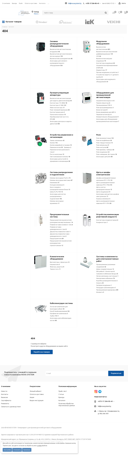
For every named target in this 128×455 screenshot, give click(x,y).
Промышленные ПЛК (104, 105)
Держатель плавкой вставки (60, 231)
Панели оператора (103, 103)
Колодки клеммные (57, 185)
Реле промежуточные (105, 138)
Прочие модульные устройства (107, 72)
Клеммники (54, 182)
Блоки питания (101, 110)
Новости (4, 391)
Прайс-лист (63, 391)
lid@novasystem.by (73, 3)
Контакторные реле (57, 112)
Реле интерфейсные (104, 140)
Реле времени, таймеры (105, 149)
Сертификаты (6, 400)
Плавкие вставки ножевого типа (61, 224)
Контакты (4, 394)
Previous (29, 21)
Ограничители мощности (105, 100)
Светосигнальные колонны (60, 156)
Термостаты (55, 269)
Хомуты (100, 283)
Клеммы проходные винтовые (61, 180)
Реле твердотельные (104, 142)
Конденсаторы (102, 222)
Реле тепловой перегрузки (60, 110)
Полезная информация (68, 386)
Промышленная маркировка (107, 290)
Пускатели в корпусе (58, 114)
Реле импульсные (102, 145)
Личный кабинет (35, 391)
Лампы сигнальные (57, 140)
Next (125, 21)
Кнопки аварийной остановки (61, 145)
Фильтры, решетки (57, 267)
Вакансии (4, 397)
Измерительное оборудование (107, 117)
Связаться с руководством (11, 406)
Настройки (7, 449)
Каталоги (62, 400)
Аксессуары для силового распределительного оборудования (58, 63)
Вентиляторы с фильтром (59, 262)
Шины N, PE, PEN (56, 192)
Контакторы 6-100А (58, 105)
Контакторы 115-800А (58, 103)
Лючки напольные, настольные (107, 276)
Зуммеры (67, 147)
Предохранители (56, 238)
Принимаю (26, 449)
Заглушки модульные (104, 285)
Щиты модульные (103, 192)
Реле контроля (102, 147)
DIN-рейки (100, 271)
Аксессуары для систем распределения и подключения (58, 196)
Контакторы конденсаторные (107, 220)
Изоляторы (109, 271)
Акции (32, 397)
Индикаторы (101, 70)
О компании (6, 3)
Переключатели (56, 147)
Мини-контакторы (57, 107)
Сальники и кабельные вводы (107, 273)
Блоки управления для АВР (105, 112)
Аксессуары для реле (104, 156)
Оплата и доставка (37, 394)
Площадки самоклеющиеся (106, 287)
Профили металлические (59, 313)
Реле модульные (102, 152)
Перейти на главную (42, 352)
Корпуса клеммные (103, 198)
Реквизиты (5, 403)
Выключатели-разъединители (61, 58)
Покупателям (35, 386)
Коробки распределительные (106, 280)
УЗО (98, 56)
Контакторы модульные (105, 63)
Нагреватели (55, 264)
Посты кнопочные (57, 154)
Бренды (61, 397)
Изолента (100, 292)
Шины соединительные (105, 269)
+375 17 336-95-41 (92, 3)
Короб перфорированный (59, 311)
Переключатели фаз (103, 114)
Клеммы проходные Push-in (60, 178)
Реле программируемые (105, 107)
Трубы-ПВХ (54, 316)
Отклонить (17, 449)
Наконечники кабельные (105, 278)
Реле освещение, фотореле (106, 154)
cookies (39, 445)
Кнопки (53, 142)
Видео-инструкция (36, 400)
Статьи (61, 394)
